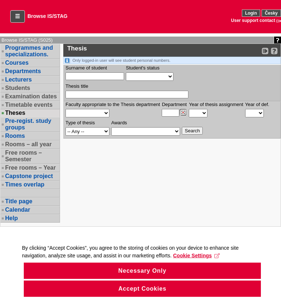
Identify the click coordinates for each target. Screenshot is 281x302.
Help (11, 218)
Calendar (17, 210)
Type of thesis (80, 122)
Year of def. (257, 104)
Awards (119, 122)
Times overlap (24, 184)
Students (17, 88)
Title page (18, 201)
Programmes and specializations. (29, 51)
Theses (15, 113)
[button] (17, 16)
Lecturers (18, 79)
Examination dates (31, 96)
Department (174, 104)
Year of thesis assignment (216, 104)
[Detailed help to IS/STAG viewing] (274, 51)
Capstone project (29, 176)
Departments (23, 71)
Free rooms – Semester (23, 156)
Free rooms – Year (30, 168)
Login (251, 13)
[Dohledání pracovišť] (183, 112)
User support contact (253, 20)
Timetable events (29, 105)
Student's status (143, 68)
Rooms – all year (28, 144)
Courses (17, 63)
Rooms (15, 136)
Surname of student (86, 68)
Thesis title (76, 86)
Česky (271, 13)
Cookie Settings (196, 262)
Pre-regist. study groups (28, 124)
